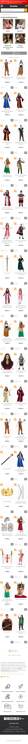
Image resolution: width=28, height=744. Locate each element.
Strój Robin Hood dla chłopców (20, 632)
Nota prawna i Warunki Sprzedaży (14, 729)
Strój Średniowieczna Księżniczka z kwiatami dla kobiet (20, 307)
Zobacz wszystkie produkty (14, 655)
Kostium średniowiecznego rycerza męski (21, 176)
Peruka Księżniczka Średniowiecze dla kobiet (7, 371)
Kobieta (8, 31)
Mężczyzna (20, 31)
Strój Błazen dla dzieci (20, 566)
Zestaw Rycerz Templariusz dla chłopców (7, 567)
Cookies (17, 731)
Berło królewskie (7, 469)
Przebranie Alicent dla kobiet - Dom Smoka (21, 273)
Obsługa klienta (14, 723)
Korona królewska (7, 501)
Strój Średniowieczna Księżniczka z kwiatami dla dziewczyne (7, 242)
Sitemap (23, 731)
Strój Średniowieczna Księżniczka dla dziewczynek (7, 208)
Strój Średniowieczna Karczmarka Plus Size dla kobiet (7, 601)
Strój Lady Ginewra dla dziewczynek (21, 110)
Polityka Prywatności (9, 731)
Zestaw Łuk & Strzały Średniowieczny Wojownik (20, 502)
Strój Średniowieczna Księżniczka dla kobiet (7, 306)
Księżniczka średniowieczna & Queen (8, 47)
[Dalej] (18, 651)
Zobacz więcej (5, 676)
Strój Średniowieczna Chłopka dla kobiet (20, 78)
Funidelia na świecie (14, 727)
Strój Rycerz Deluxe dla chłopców (21, 371)
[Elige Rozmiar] (2, 87)
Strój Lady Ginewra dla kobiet (7, 143)
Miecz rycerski (7, 273)
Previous (1, 25)
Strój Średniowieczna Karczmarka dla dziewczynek (21, 339)
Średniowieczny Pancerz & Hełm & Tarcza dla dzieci (7, 534)
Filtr (3, 53)
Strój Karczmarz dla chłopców (7, 437)
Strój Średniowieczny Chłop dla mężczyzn (7, 78)
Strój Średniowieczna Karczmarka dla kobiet (7, 176)
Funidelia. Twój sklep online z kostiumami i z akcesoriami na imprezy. (13, 6)
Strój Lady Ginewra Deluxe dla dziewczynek (7, 404)
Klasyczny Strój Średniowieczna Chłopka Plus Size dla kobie (7, 340)
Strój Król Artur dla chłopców (21, 207)
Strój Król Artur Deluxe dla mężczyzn (20, 241)
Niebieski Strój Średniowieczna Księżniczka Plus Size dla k (21, 470)
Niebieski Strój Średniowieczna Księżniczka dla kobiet (7, 111)
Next (27, 25)
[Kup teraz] (12, 87)
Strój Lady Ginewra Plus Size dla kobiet (21, 404)
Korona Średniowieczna (21, 599)
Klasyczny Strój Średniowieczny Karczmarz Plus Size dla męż (21, 438)
